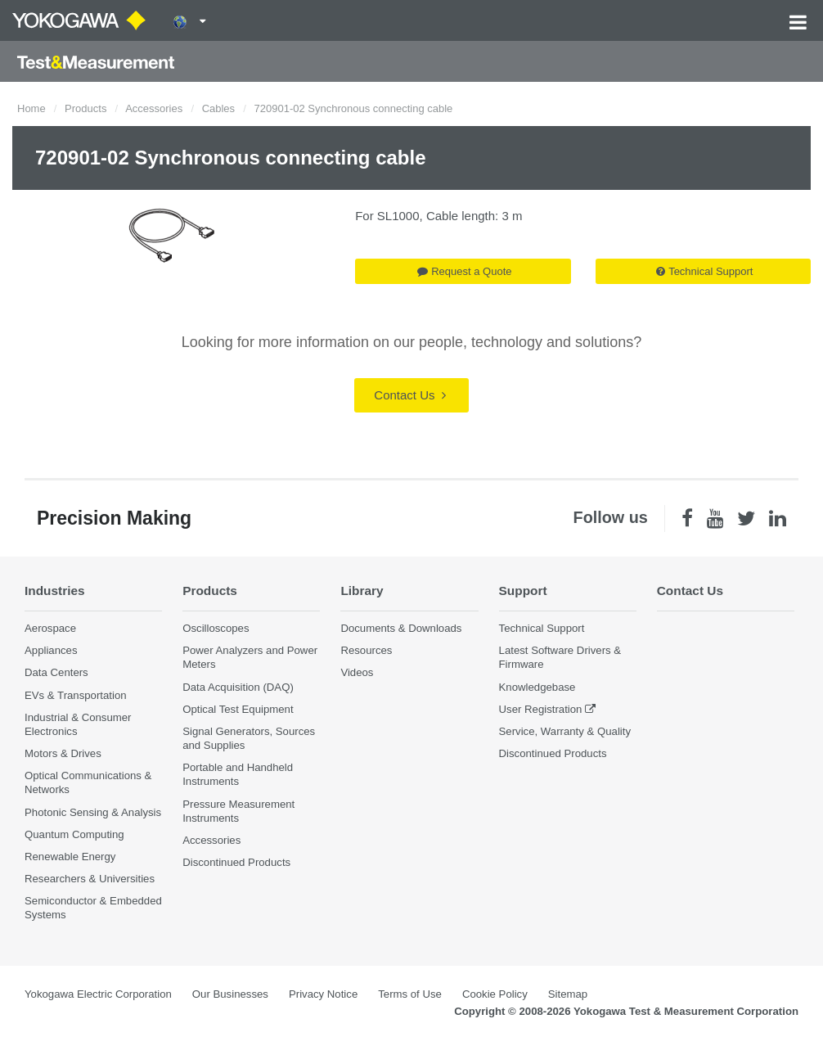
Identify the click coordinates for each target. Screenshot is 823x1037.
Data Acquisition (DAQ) (238, 687)
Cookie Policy (495, 994)
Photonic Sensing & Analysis (93, 812)
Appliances (51, 650)
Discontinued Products (236, 862)
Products (85, 108)
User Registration (540, 709)
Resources (366, 650)
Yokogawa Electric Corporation (98, 994)
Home (31, 108)
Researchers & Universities (90, 878)
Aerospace (50, 628)
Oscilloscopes (215, 628)
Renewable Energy (70, 856)
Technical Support (704, 271)
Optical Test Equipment (237, 709)
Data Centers (56, 672)
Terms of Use (410, 994)
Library (361, 590)
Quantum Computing (74, 834)
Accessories (153, 108)
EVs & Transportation (76, 695)
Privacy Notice (323, 994)
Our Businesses (230, 994)
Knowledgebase (537, 687)
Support (523, 590)
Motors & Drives (63, 753)
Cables (218, 108)
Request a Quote (464, 271)
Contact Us (409, 395)
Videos (356, 672)
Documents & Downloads (400, 628)
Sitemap (567, 994)
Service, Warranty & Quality (565, 731)
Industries (55, 590)
